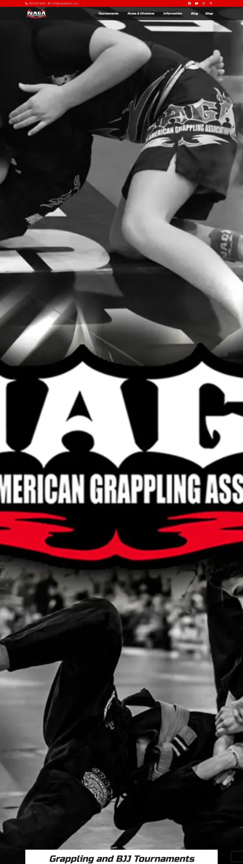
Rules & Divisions (141, 13)
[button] (211, 3)
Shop (209, 13)
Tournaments (109, 13)
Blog (194, 13)
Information (173, 13)
